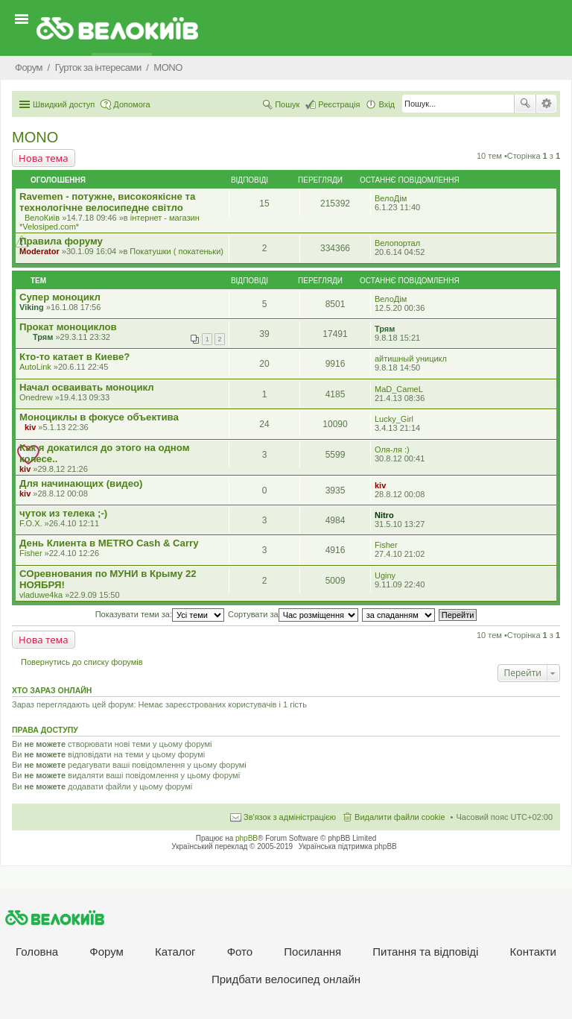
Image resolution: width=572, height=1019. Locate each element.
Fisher (30, 553)
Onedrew (36, 397)
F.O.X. (30, 523)
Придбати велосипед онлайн (286, 979)
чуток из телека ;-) (63, 513)
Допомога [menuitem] (131, 104)
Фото (239, 951)
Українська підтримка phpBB (348, 846)
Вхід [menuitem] (386, 104)
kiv (30, 427)
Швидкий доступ (64, 104)
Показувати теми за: (159, 614)
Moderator (39, 251)
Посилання (312, 951)
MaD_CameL (399, 389)
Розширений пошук (546, 104)
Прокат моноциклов (68, 326)
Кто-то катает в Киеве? (74, 356)
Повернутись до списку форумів (82, 661)
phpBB (246, 838)
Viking (31, 307)
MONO (35, 137)
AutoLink (35, 366)
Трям (43, 336)
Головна (37, 951)
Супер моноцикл (60, 297)
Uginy (385, 575)
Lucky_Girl (394, 418)
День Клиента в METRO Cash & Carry (109, 543)
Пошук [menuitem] (287, 104)
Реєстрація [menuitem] (339, 104)
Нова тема (44, 158)
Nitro (384, 515)
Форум (106, 951)
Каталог (175, 951)
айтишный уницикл (411, 358)
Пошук (525, 104)
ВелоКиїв (42, 217)
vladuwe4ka (41, 594)
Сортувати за (293, 614)
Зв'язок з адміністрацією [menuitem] (290, 817)
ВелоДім (391, 198)
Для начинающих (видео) (80, 483)
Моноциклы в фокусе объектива (99, 417)
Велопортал (397, 243)
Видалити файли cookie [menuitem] (400, 817)
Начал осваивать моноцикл (86, 387)
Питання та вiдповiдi (425, 951)
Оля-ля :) (392, 449)
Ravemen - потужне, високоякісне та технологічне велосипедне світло (107, 202)
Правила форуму (61, 241)
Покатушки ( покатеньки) (176, 251)
